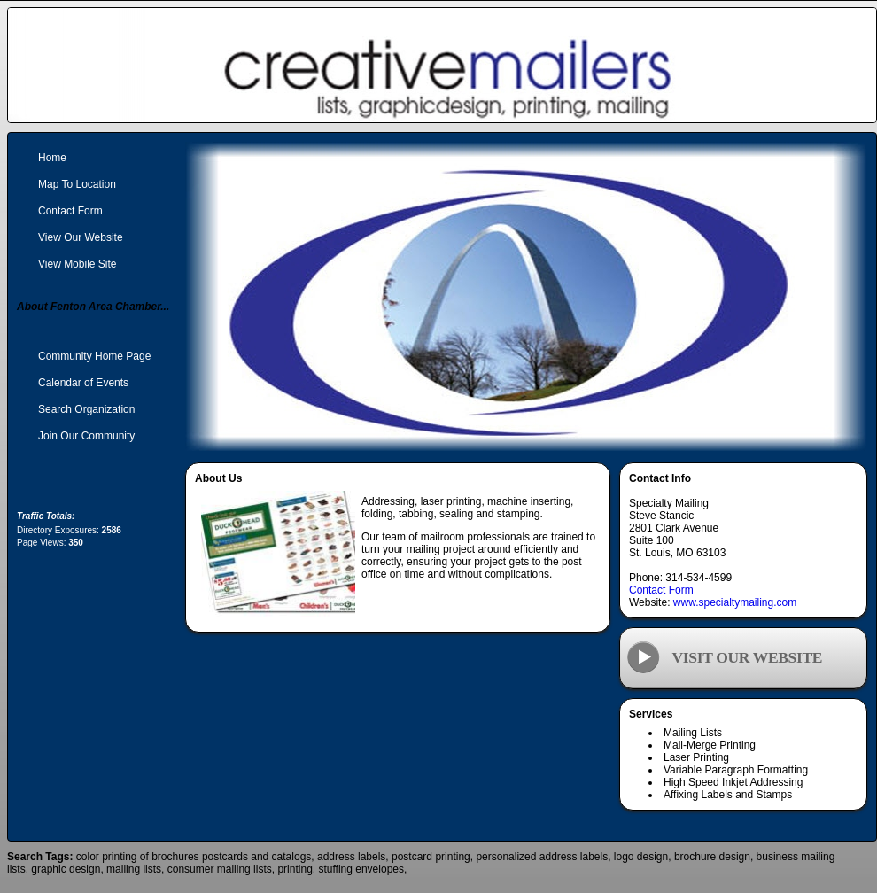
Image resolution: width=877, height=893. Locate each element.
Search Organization (86, 409)
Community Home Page (94, 356)
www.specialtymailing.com (734, 602)
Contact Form (661, 590)
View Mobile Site (77, 264)
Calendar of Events (83, 383)
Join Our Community (86, 436)
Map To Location (77, 184)
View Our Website (80, 237)
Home (52, 157)
